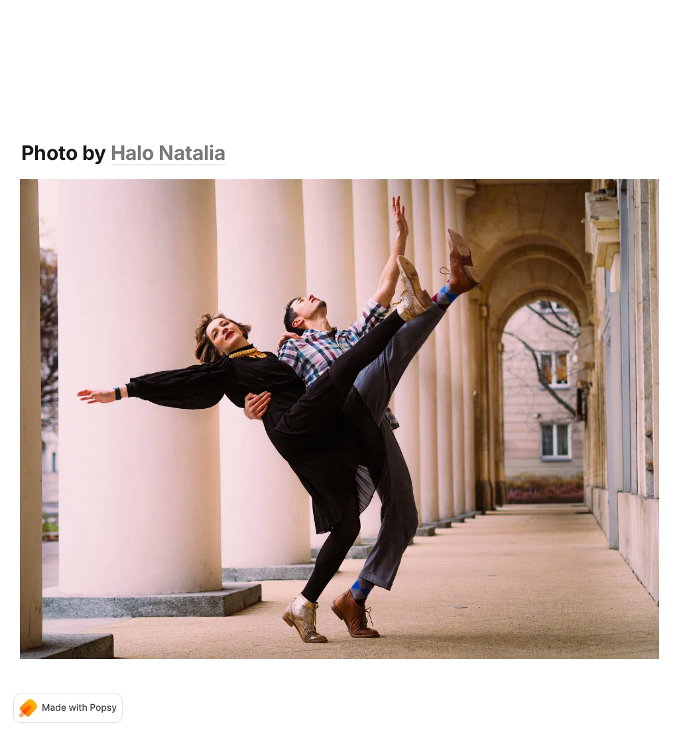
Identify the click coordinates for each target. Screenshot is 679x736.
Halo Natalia (168, 153)
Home (156, 39)
